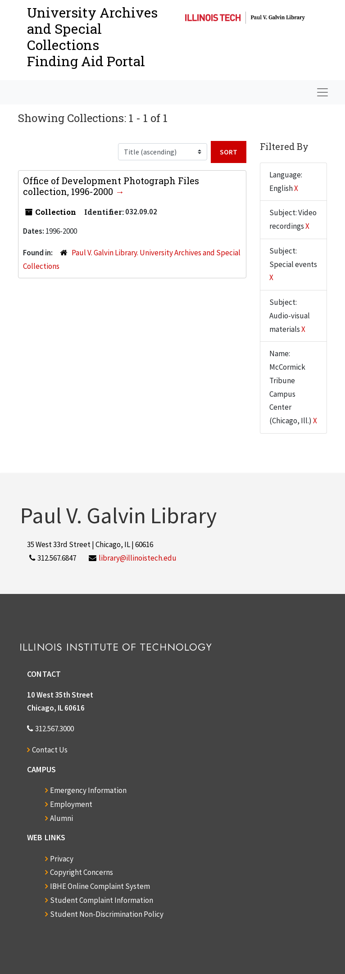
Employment (71, 804)
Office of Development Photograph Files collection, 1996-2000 (111, 186)
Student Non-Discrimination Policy (106, 914)
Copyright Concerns (81, 872)
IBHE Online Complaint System (100, 886)
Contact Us (50, 750)
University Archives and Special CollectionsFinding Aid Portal (92, 37)
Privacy (61, 859)
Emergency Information (88, 790)
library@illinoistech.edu (138, 558)
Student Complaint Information (101, 900)
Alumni (61, 818)
